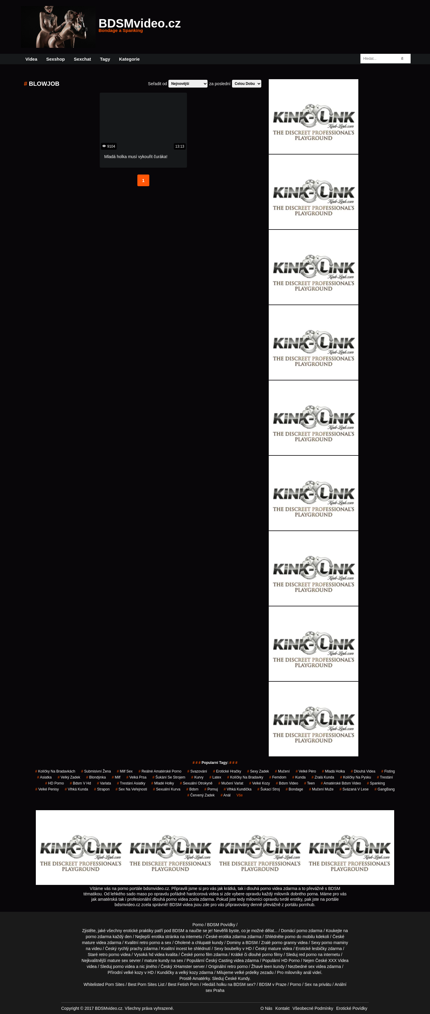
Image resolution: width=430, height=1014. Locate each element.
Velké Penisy (47, 789)
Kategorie (129, 59)
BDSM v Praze (272, 984)
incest (181, 948)
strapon (102, 789)
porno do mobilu (300, 936)
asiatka (44, 777)
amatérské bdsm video (341, 783)
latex (215, 777)
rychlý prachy (130, 948)
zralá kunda (323, 777)
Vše (239, 795)
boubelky (233, 948)
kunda (299, 777)
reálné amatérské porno (160, 771)
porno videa (124, 966)
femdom (277, 777)
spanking (376, 783)
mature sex (117, 960)
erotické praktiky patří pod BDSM (154, 930)
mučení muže (321, 789)
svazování (197, 771)
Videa (31, 59)
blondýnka (96, 777)
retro (231, 966)
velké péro (306, 771)
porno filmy (272, 954)
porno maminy (335, 942)
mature (88, 942)
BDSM (251, 942)
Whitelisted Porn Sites (104, 984)
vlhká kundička (237, 789)
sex (311, 966)
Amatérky (201, 978)
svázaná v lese (354, 789)
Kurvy (197, 777)
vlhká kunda (76, 789)
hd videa (157, 954)
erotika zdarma (232, 936)
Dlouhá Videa (363, 771)
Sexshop (55, 59)
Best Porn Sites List (146, 984)
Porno (198, 924)
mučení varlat (230, 783)
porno (302, 930)
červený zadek (200, 795)
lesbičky (319, 948)
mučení (282, 771)
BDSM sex (243, 984)
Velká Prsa (136, 777)
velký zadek (69, 777)
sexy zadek (258, 771)
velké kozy (259, 783)
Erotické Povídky (351, 1008)
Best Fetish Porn (183, 984)
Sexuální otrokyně (196, 783)
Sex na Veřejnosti (131, 789)
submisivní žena (96, 771)
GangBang (384, 789)
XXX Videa (338, 960)
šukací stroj (268, 789)
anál (226, 795)
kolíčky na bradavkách (55, 771)
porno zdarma (98, 936)
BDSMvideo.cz (140, 27)
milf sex (125, 771)
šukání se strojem (169, 777)
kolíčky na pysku (355, 777)
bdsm (192, 789)
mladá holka (333, 771)
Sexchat (82, 59)
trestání (385, 777)
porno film (203, 954)
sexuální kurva (166, 789)
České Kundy (237, 978)
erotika (157, 936)
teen (268, 966)
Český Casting (219, 960)
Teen (309, 783)
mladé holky (162, 783)
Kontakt (282, 1008)
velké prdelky (246, 972)
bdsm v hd (80, 783)
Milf (116, 777)
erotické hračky (227, 771)
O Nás (266, 1008)
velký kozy (188, 972)
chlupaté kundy (209, 942)
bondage (294, 789)
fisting (388, 771)
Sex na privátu (318, 984)
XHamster (182, 966)
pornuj (211, 789)
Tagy (105, 59)
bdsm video (287, 783)
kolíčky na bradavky (245, 777)
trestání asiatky (131, 783)
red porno (308, 954)
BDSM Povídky (221, 924)
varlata (104, 783)
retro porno (149, 942)
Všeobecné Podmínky (313, 1008)
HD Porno (54, 783)
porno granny (284, 942)
